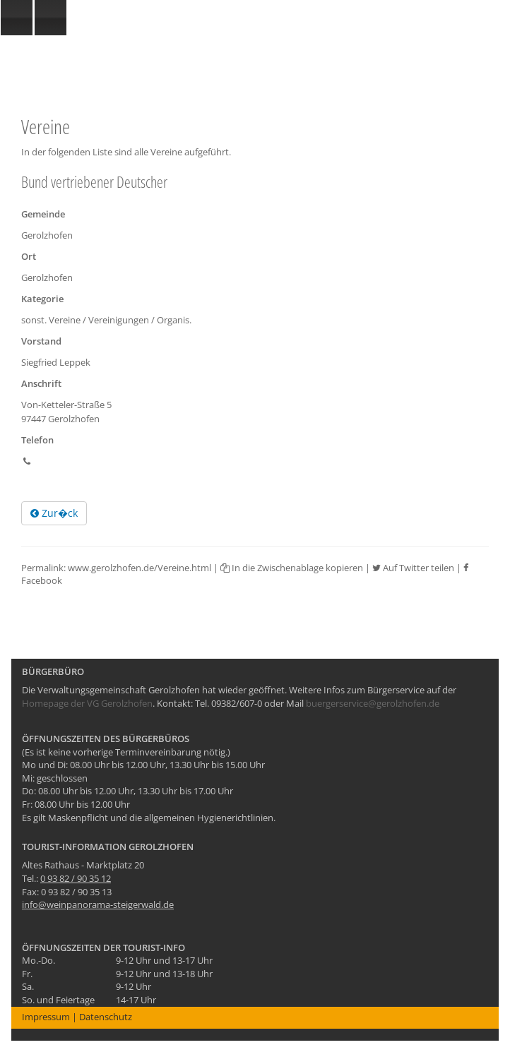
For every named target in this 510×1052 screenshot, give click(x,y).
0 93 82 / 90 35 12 (75, 878)
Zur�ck (54, 513)
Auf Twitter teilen (413, 567)
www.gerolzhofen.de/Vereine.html (139, 567)
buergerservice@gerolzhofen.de (372, 703)
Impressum (46, 1016)
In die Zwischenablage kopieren (291, 567)
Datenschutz (105, 1016)
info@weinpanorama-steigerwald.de (98, 904)
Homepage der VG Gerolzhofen (87, 703)
